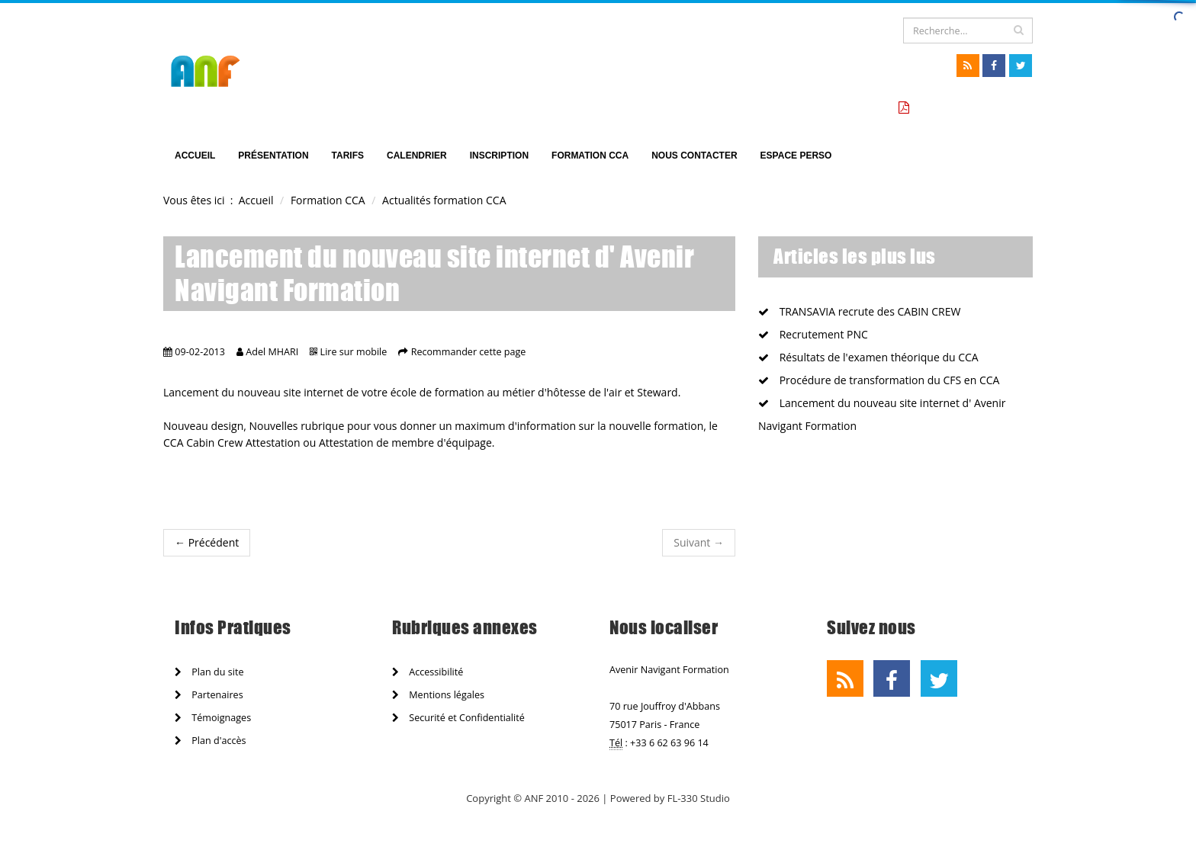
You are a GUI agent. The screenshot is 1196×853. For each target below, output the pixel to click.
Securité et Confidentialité (458, 717)
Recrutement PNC (813, 334)
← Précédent (207, 542)
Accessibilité (427, 671)
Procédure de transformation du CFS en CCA (878, 380)
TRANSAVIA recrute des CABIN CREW (859, 311)
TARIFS (348, 155)
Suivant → (699, 542)
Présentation (273, 155)
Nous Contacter (694, 155)
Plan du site (209, 671)
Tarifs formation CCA (968, 107)
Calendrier (417, 155)
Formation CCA (590, 155)
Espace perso (796, 155)
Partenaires (209, 694)
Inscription (499, 155)
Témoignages (213, 717)
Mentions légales (438, 694)
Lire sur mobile (353, 351)
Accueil (195, 155)
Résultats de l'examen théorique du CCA (868, 357)
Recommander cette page (468, 351)
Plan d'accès (210, 740)
